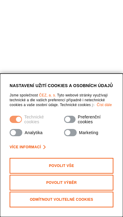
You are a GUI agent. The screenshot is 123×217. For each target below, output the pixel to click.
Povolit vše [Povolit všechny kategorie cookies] (61, 166)
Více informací (28, 147)
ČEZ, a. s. (48, 95)
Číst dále (104, 105)
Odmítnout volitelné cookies (61, 199)
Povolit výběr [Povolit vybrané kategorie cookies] (61, 183)
